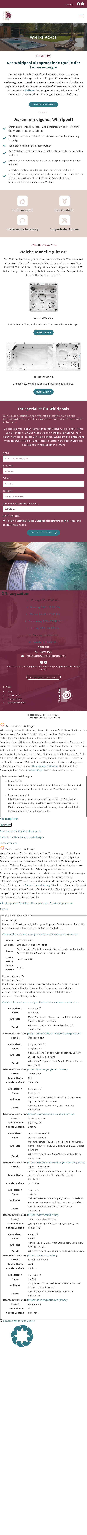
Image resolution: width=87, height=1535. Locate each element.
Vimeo (31, 1239)
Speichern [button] (5, 824)
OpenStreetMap (37, 1138)
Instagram (34, 1093)
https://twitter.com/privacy (43, 1215)
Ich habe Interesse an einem (20, 503)
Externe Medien (18, 795)
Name (6, 453)
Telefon (8, 491)
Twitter (32, 1194)
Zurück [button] (4, 909)
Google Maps (35, 1049)
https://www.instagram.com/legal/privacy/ (51, 1114)
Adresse (8, 466)
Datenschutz (11, 516)
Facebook (33, 1013)
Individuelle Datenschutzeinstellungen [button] (22, 837)
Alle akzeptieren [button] (9, 818)
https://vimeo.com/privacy (43, 1255)
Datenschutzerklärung (45, 765)
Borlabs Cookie (25, 941)
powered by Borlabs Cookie (17, 1320)
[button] (81, 16)
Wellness (30, 90)
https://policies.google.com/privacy (48, 1069)
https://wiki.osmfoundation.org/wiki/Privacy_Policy (56, 1162)
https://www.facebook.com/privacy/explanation (54, 1033)
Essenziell (15, 781)
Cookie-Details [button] (8, 843)
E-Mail (7, 478)
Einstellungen (36, 769)
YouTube (33, 1279)
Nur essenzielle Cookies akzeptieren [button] (20, 831)
